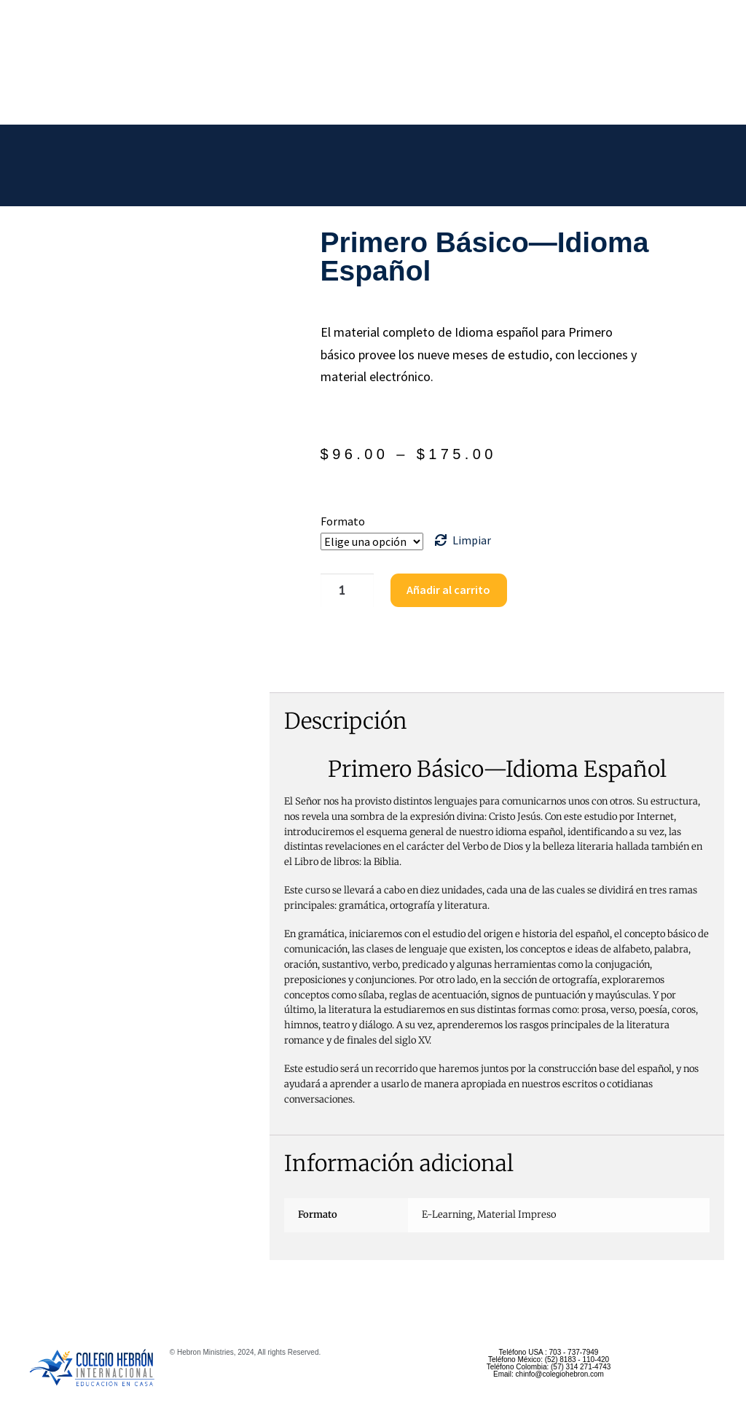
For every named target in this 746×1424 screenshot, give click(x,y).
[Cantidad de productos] (345, 590)
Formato (343, 521)
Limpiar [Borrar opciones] (471, 540)
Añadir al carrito (445, 589)
